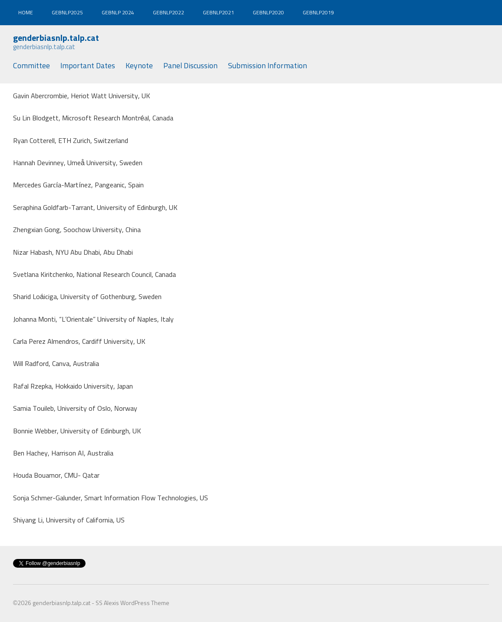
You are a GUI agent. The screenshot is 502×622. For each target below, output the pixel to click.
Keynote (139, 66)
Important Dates (87, 66)
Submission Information (267, 66)
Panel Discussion (190, 66)
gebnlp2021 (218, 13)
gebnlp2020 (268, 13)
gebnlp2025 (67, 13)
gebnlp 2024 (118, 13)
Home (25, 13)
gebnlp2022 (168, 13)
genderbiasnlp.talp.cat (56, 38)
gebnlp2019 (318, 13)
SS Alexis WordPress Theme (132, 603)
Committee (31, 66)
